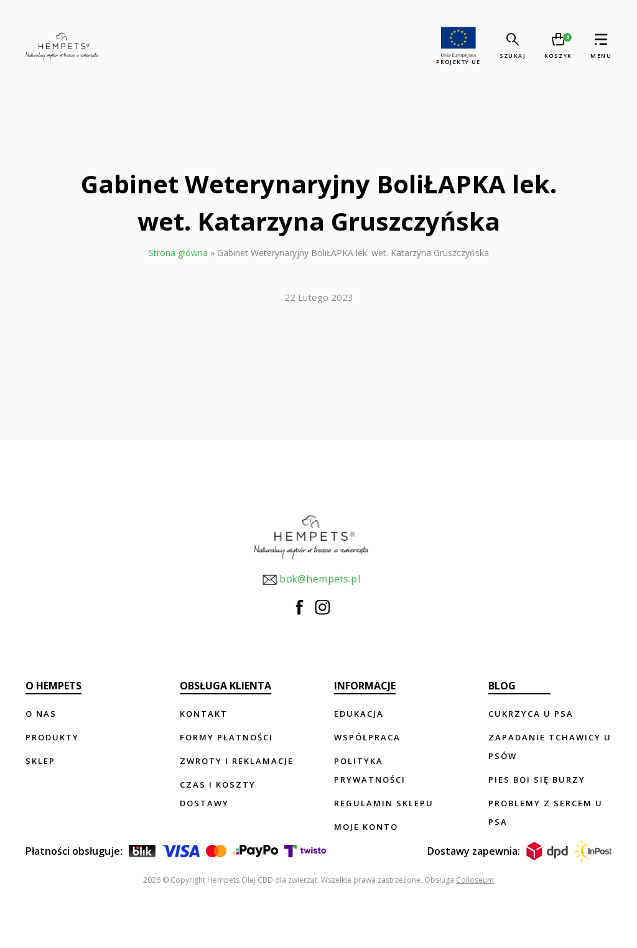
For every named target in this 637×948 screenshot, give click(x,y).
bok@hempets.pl (311, 579)
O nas (41, 713)
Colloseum (475, 880)
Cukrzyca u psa (531, 713)
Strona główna (178, 253)
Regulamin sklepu (384, 803)
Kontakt (204, 713)
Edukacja (359, 713)
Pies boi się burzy (536, 779)
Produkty (52, 737)
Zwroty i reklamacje (237, 760)
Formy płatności (226, 737)
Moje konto (366, 826)
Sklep (40, 760)
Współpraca (367, 737)
